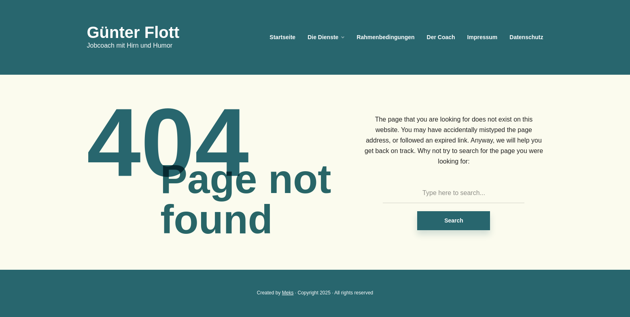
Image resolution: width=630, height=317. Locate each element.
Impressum (482, 37)
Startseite (282, 37)
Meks (288, 293)
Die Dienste (323, 37)
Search (453, 220)
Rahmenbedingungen (385, 37)
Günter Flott (133, 32)
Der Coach (441, 37)
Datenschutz (526, 37)
